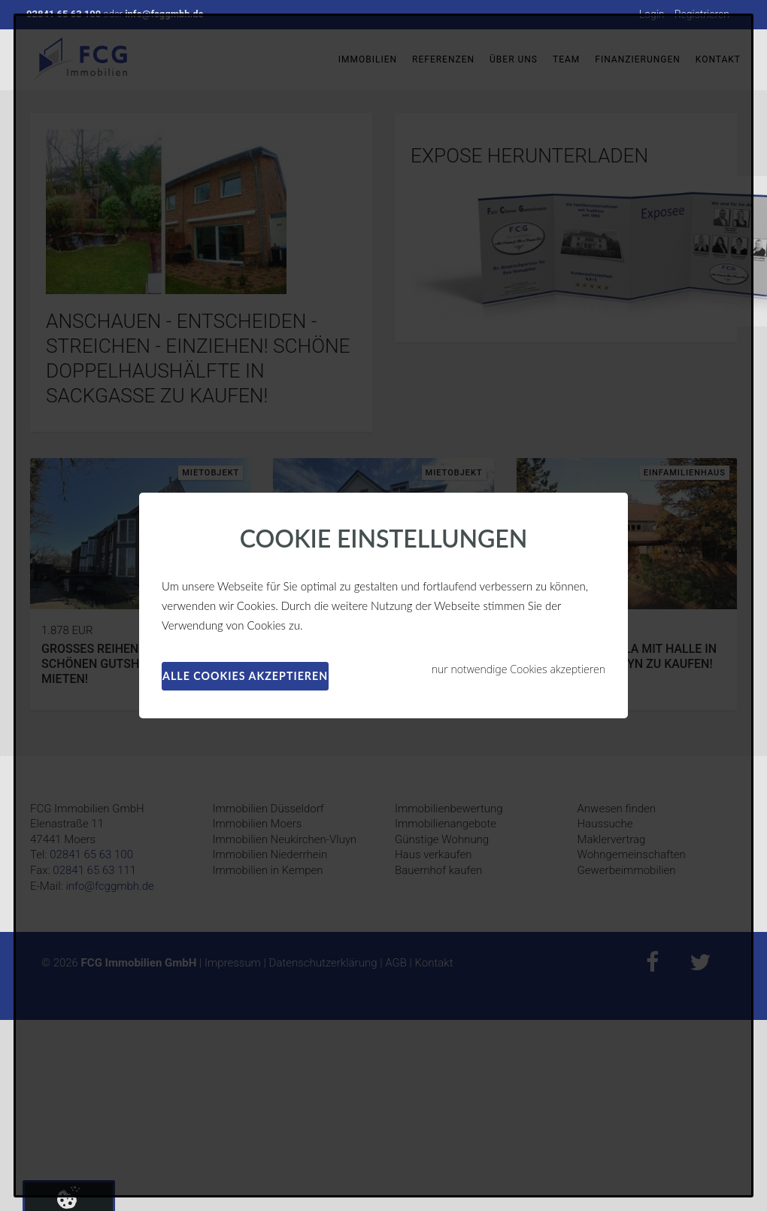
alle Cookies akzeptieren (245, 675)
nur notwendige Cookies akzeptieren (518, 669)
